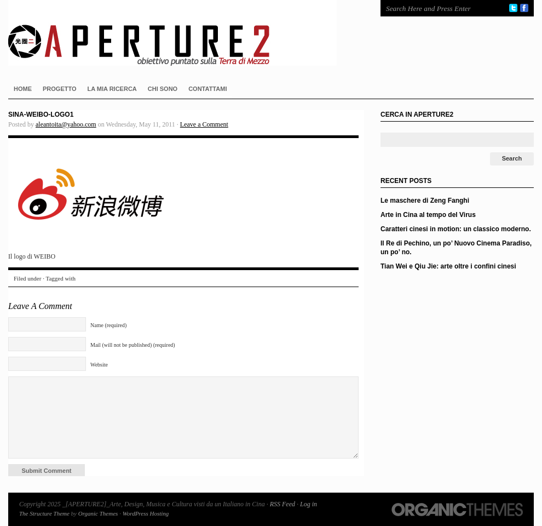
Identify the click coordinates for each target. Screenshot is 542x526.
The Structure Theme (44, 513)
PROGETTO (60, 88)
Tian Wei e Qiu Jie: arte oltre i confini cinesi (448, 266)
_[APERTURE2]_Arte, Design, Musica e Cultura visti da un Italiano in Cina (183, 33)
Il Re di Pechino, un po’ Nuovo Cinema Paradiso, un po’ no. (456, 247)
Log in (308, 504)
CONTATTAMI (207, 88)
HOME (23, 88)
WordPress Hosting (146, 513)
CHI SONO (162, 88)
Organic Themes (98, 513)
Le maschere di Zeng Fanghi (424, 200)
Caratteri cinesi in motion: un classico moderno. (455, 229)
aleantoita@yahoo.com (66, 124)
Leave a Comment (204, 124)
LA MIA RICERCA (112, 88)
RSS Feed (282, 504)
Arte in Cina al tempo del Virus (428, 215)
